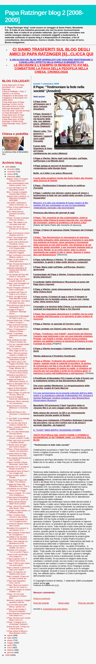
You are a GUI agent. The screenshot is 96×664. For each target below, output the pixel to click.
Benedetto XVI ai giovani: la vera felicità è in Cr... (17, 529)
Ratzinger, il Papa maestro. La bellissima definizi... (18, 511)
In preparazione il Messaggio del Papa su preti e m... (18, 317)
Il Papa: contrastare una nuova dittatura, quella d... (18, 256)
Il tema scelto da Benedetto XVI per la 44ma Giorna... (18, 372)
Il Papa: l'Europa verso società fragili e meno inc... (18, 619)
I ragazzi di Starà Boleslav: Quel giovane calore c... (17, 389)
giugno (10, 640)
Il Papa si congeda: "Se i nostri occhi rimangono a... (18, 494)
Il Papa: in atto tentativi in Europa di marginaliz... (16, 610)
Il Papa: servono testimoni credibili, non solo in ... (17, 547)
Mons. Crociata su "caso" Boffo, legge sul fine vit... (17, 350)
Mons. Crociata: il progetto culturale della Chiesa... (17, 193)
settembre (11, 177)
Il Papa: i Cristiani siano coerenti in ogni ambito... (17, 516)
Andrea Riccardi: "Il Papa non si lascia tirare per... (18, 628)
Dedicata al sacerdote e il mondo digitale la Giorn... (18, 376)
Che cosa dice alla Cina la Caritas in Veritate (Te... (17, 424)
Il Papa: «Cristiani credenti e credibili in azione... (17, 428)
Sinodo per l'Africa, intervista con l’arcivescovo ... (18, 402)
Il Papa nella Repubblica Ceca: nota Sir (16, 582)
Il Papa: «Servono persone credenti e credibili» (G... (17, 354)
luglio (9, 638)
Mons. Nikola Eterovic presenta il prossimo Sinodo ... (16, 214)
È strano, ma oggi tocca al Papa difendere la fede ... (18, 297)
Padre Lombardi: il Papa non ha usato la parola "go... (18, 577)
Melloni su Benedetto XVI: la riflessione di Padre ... (18, 385)
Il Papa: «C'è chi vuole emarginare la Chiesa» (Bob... (17, 596)
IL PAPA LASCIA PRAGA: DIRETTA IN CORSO (16, 503)
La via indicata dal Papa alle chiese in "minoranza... (17, 275)
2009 (7, 167)
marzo (10, 648)
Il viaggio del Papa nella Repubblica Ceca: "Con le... (19, 485)
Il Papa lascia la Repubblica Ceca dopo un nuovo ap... (18, 498)
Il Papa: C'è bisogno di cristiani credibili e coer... (18, 591)
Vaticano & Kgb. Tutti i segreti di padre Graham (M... (18, 280)
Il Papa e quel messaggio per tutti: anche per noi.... (18, 284)
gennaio (10, 652)
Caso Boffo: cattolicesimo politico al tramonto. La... (17, 204)
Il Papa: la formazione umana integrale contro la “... (18, 234)
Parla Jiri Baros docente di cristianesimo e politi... (17, 358)
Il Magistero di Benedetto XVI (14, 96)
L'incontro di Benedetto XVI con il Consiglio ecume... (17, 520)
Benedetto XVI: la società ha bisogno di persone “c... (18, 468)
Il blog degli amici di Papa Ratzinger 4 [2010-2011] (13, 116)
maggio (10, 643)
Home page (63, 603)
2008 (7, 655)
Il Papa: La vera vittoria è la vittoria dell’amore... (17, 260)
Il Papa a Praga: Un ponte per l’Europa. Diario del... (18, 394)
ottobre (10, 174)
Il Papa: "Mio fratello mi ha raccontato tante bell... (17, 223)
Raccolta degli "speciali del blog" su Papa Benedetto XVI (16, 112)
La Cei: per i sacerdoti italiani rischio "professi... (18, 345)
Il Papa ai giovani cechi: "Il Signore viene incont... (17, 560)
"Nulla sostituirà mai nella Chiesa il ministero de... (17, 341)
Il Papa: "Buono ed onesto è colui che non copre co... (17, 586)
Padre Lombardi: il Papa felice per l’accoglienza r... (18, 534)
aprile (9, 645)
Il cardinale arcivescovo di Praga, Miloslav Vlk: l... (17, 367)
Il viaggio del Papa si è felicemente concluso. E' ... (18, 380)
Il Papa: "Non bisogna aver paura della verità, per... (17, 238)
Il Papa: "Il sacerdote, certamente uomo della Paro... (17, 335)
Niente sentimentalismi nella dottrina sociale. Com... (17, 184)
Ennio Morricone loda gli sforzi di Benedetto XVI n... (18, 306)
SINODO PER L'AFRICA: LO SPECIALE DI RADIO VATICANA (18, 198)
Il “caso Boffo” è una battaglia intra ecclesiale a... (18, 419)
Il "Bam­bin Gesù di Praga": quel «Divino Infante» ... (17, 446)
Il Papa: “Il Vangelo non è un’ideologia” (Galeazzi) (17, 623)
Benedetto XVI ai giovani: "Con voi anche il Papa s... (18, 551)
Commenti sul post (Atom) (55, 609)
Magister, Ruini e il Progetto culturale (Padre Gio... (17, 180)
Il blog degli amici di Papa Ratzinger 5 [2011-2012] (13, 103)
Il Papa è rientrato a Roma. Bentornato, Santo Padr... (18, 463)
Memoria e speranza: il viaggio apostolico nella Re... (18, 601)
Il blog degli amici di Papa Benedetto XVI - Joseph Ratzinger (13, 87)
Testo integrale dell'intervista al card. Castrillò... (18, 459)
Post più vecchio (86, 603)
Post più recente (41, 603)
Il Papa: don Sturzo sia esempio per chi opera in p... (17, 229)
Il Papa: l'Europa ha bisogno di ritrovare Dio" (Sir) (18, 265)
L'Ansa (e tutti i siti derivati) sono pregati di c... (17, 555)
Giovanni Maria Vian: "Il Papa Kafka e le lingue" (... (18, 321)
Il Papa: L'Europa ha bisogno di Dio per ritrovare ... (18, 219)
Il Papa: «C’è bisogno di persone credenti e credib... (18, 437)
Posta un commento (41, 598)
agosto (10, 635)
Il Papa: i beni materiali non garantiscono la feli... (17, 542)
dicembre (11, 169)
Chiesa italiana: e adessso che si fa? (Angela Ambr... (18, 247)
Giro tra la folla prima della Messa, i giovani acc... (17, 606)
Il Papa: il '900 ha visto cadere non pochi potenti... (18, 564)
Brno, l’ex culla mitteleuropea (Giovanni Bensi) (18, 433)
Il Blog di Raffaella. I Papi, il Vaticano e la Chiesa (14, 92)
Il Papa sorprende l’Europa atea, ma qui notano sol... (18, 326)
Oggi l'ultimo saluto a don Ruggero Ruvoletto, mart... (18, 363)
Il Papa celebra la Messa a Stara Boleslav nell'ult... (17, 632)
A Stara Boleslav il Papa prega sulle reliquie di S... (18, 614)
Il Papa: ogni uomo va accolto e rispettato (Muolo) (18, 441)
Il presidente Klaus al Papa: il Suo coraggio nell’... (18, 472)
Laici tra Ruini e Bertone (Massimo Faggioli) (16, 252)
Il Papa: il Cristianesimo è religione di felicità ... (16, 330)
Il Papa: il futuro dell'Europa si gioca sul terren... (18, 208)
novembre (11, 172)
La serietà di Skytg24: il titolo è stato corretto (18, 525)
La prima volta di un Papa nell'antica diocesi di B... (17, 454)
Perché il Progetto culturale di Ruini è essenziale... (18, 289)
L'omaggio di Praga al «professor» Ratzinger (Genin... (16, 312)
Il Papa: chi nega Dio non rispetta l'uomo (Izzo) (16, 573)
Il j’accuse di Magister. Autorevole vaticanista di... (18, 398)
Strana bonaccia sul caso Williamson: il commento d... (17, 408)
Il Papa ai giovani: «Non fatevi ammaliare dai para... (18, 302)
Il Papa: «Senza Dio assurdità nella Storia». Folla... (18, 507)
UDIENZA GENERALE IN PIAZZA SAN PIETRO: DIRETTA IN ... (17, 270)
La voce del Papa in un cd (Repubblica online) (17, 189)
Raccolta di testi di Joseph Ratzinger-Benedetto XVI (13, 107)
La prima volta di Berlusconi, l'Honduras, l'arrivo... (18, 243)
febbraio (10, 650)
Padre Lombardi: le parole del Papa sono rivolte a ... (18, 569)
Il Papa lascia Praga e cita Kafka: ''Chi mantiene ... (17, 481)
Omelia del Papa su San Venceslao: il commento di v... (18, 414)
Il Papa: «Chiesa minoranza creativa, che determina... (18, 450)
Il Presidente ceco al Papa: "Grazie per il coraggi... (17, 490)
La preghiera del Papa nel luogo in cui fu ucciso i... (17, 293)
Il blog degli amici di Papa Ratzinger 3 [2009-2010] (13, 120)
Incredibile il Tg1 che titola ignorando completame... (17, 538)
